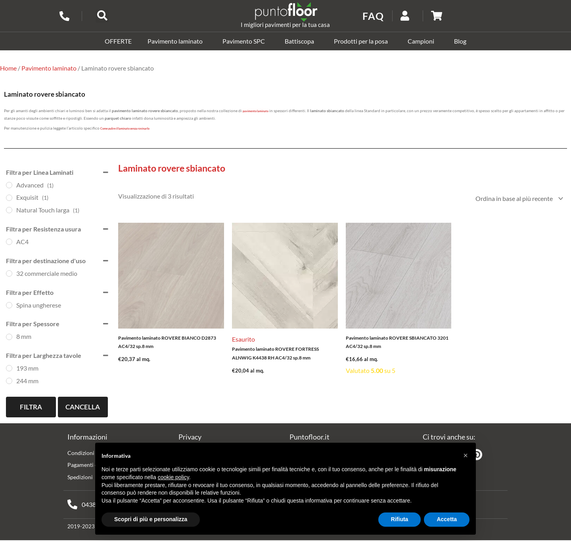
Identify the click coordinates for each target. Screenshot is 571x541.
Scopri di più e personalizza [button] (150, 519)
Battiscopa (301, 41)
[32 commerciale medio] (9, 273)
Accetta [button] (447, 519)
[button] (102, 16)
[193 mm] (9, 368)
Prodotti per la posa (363, 41)
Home (8, 68)
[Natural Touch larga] (9, 210)
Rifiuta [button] (399, 519)
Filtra (31, 407)
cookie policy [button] (173, 477)
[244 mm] (9, 381)
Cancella (82, 407)
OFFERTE (118, 41)
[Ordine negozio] (517, 199)
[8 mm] (9, 336)
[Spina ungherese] (9, 305)
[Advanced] (9, 185)
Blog (460, 41)
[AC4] (9, 242)
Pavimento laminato (177, 41)
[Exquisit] (9, 197)
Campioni (423, 41)
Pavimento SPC (245, 41)
